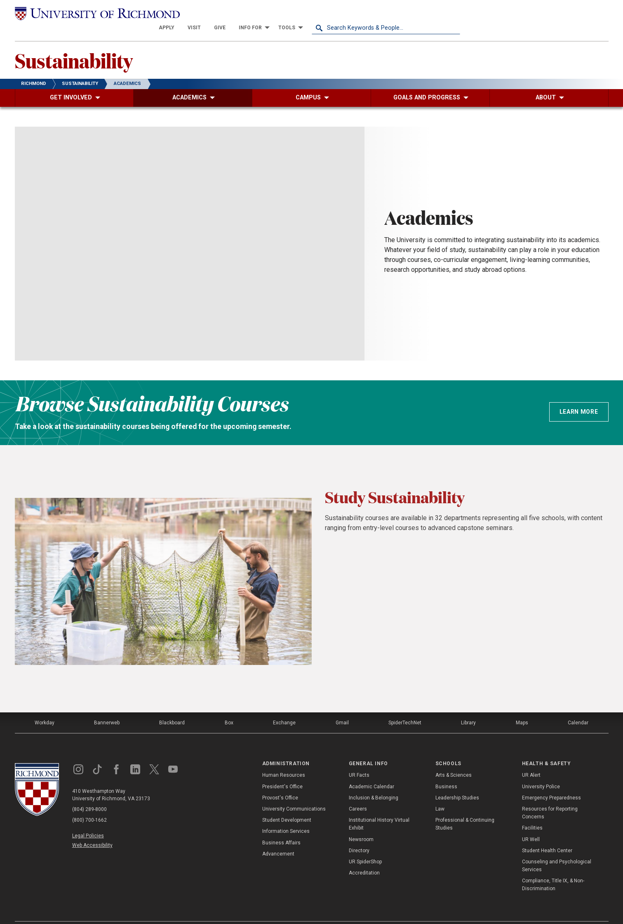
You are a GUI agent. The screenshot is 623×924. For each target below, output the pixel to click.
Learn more (579, 397)
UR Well (531, 824)
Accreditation (364, 858)
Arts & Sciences (453, 761)
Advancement (278, 839)
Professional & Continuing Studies (464, 809)
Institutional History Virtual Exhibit (379, 809)
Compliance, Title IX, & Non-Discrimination (553, 870)
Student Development (286, 805)
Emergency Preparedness (551, 783)
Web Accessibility (92, 831)
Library (468, 708)
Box (229, 708)
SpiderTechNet (404, 708)
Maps (522, 708)
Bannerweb (107, 708)
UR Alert (531, 761)
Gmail (342, 708)
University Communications (294, 794)
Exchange (284, 708)
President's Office (282, 772)
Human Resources (283, 761)
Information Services (286, 817)
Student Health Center (547, 836)
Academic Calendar (371, 772)
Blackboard (172, 708)
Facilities (532, 813)
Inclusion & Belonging (373, 783)
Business (446, 772)
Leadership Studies (457, 783)
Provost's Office (280, 783)
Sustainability (74, 46)
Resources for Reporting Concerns (550, 798)
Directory (359, 836)
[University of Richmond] (89, 13)
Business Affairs (281, 828)
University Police (541, 772)
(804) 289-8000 (89, 795)
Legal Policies (88, 821)
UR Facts (359, 761)
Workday (44, 708)
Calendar (578, 708)
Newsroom (361, 824)
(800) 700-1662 (89, 805)
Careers (358, 794)
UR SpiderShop (365, 847)
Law (439, 794)
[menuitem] (315, 13)
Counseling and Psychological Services (556, 851)
